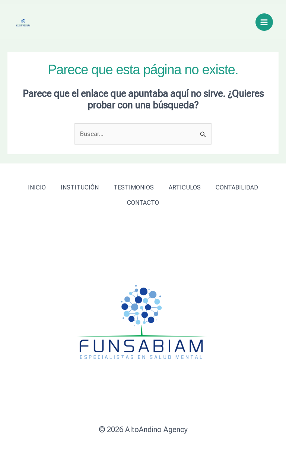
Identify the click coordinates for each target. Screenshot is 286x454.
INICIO (37, 187)
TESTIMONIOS (134, 187)
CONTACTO (143, 202)
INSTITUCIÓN (80, 187)
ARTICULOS (185, 187)
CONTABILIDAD (237, 187)
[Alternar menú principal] (264, 22)
